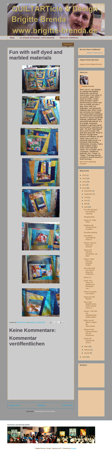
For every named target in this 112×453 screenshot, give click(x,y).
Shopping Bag (89, 217)
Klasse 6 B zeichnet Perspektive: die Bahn (90, 253)
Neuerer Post (14, 405)
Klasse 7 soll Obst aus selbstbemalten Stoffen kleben (90, 314)
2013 (84, 182)
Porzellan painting (90, 232)
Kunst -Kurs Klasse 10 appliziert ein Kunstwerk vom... (89, 284)
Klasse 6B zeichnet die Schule (89, 340)
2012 (84, 185)
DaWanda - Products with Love (95, 52)
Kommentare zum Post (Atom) (45, 411)
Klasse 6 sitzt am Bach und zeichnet (90, 245)
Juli (85, 197)
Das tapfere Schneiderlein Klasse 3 (90, 238)
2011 (84, 188)
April (86, 207)
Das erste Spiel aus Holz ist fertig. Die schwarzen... (89, 271)
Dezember (88, 191)
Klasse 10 (87, 277)
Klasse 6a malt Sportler (89, 298)
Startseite (41, 405)
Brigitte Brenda (88, 86)
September (88, 194)
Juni (86, 200)
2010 (84, 357)
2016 (84, 175)
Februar (87, 350)
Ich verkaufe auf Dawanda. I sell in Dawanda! (37, 38)
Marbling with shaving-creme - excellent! (90, 227)
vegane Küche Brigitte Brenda (91, 64)
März (86, 346)
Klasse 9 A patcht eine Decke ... (90, 293)
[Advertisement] (91, 402)
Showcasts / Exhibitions (69, 38)
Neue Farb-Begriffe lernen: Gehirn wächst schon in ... (90, 305)
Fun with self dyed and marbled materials (90, 212)
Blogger (73, 448)
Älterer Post (67, 405)
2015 (84, 178)
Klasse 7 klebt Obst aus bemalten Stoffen (89, 262)
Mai (85, 204)
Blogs (12, 38)
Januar (87, 353)
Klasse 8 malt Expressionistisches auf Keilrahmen (90, 332)
